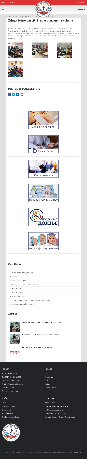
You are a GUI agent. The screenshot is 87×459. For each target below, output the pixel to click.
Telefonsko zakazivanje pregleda (22, 273)
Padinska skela (50, 388)
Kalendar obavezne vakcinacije (56, 406)
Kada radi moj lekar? (8, 2)
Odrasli (5, 403)
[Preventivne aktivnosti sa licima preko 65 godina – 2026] (15, 327)
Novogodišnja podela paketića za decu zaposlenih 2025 (41, 335)
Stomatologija (7, 413)
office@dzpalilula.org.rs (16, 384)
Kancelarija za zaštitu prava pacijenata (24, 284)
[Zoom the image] (11, 424)
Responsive (77, 452)
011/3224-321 (10, 377)
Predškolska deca (8, 406)
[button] (3, 9)
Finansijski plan (15, 288)
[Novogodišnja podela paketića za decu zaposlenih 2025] (15, 339)
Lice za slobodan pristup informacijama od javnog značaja (30, 300)
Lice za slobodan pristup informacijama (60, 417)
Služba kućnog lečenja (10, 417)
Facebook (9, 94)
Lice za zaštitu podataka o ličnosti (22, 304)
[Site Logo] (43, 9)
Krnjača (47, 384)
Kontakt (81, 10)
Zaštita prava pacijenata (54, 410)
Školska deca (7, 410)
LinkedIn (17, 94)
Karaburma (49, 377)
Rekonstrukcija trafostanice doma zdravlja (36, 347)
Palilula (47, 373)
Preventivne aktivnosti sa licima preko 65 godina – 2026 (41, 322)
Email (22, 94)
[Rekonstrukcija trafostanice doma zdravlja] (15, 351)
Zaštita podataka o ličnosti (55, 413)
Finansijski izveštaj (16, 292)
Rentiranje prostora (17, 296)
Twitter (13, 94)
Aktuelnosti (81, 2)
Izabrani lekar (50, 403)
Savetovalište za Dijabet (18, 280)
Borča (47, 380)
